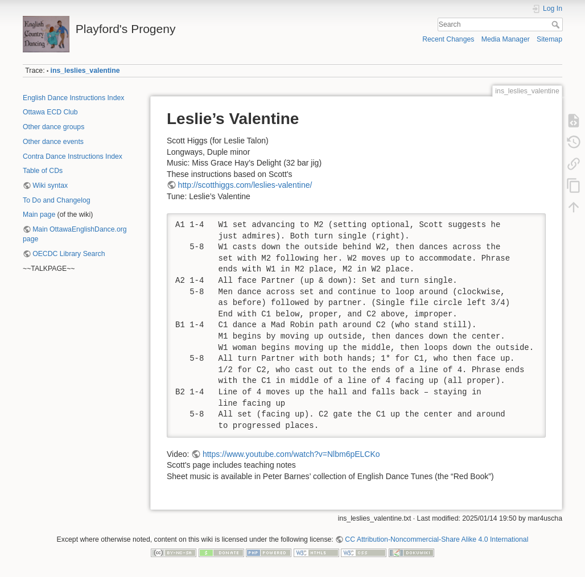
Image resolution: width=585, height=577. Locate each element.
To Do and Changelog (56, 200)
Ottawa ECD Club (50, 112)
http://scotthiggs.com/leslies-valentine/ (245, 184)
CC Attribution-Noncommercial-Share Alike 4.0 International (436, 539)
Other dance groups (53, 127)
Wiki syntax (50, 185)
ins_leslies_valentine (85, 71)
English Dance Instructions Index (73, 98)
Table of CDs (43, 171)
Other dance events (53, 142)
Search (556, 24)
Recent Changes (448, 39)
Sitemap (549, 39)
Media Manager (505, 39)
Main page (39, 215)
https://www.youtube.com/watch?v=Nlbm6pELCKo (291, 454)
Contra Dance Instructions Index (72, 156)
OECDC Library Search (68, 254)
